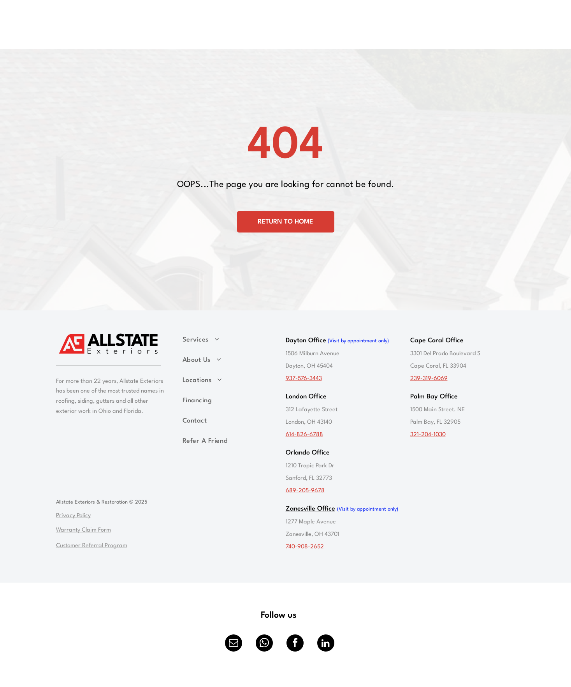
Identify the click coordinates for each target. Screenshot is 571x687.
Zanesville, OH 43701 (312, 534)
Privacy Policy (73, 516)
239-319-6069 (429, 379)
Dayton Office (306, 340)
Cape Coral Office (437, 340)
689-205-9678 (305, 491)
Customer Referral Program (91, 546)
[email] (233, 644)
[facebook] (295, 644)
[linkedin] (325, 644)
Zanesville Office (310, 509)
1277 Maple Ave (306, 522)
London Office (306, 396)
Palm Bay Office (434, 396)
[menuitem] (227, 340)
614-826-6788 (304, 435)
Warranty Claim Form (83, 530)
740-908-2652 (305, 547)
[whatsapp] (264, 644)
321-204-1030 (428, 435)
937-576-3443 (304, 379)
